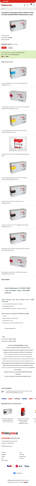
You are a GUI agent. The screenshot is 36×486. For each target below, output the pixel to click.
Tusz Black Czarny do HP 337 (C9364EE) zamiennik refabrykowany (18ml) (15, 154)
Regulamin (3, 454)
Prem (8, 35)
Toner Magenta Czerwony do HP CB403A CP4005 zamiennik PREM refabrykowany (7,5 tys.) (14, 273)
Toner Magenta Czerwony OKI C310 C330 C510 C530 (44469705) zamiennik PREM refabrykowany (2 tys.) (15, 107)
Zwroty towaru (4, 460)
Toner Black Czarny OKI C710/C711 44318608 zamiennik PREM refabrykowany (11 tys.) (14, 225)
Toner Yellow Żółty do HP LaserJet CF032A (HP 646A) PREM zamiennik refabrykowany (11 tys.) (13, 131)
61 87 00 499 (5, 1)
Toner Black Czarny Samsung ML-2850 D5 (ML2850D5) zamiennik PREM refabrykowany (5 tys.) (15, 249)
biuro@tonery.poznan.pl (6, 446)
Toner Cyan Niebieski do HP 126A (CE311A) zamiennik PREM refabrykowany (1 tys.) (14, 84)
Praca (20, 452)
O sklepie (3, 452)
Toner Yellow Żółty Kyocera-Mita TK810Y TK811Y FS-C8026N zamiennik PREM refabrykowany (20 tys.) (14, 178)
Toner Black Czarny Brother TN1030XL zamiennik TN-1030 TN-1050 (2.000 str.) (7, 420)
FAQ (2, 458)
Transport (21, 458)
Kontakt (3, 456)
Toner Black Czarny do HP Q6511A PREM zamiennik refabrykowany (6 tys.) (12, 202)
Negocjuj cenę (22, 456)
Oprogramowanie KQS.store (13, 482)
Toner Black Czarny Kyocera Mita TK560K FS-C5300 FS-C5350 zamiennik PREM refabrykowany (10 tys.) (19, 391)
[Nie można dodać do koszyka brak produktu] (3, 48)
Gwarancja (21, 454)
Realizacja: (24, 482)
